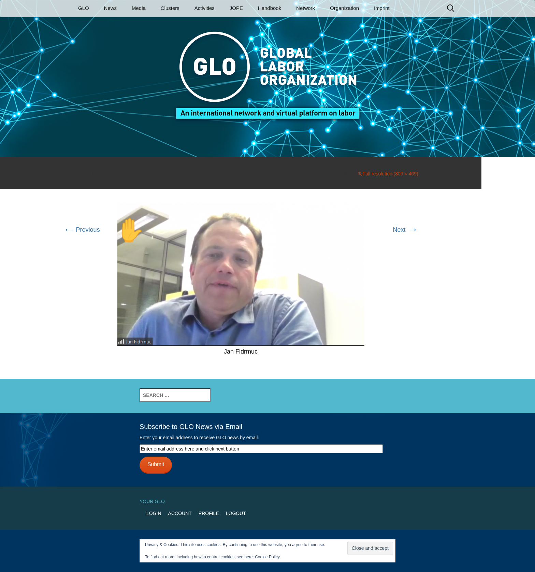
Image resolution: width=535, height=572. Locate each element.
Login (153, 513)
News (110, 8)
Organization (344, 8)
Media (139, 8)
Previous (81, 229)
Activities (204, 8)
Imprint (382, 8)
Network (305, 8)
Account (180, 513)
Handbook (269, 8)
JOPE (236, 8)
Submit (155, 464)
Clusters (170, 8)
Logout (236, 513)
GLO (83, 8)
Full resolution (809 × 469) (390, 173)
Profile (209, 513)
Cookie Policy (267, 557)
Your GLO (152, 501)
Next (405, 229)
